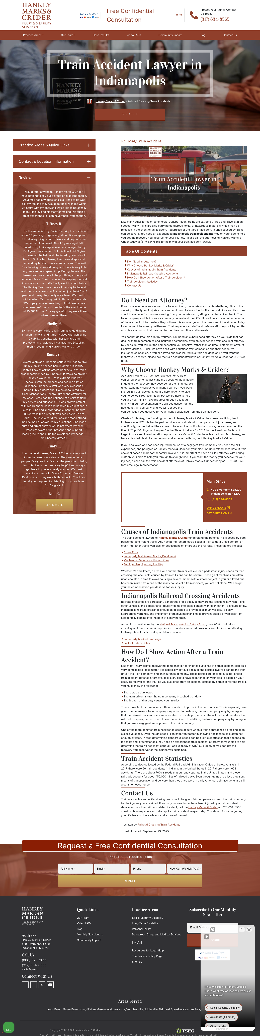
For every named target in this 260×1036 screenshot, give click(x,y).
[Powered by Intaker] (231, 1029)
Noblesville (151, 1010)
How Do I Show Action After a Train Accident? (156, 278)
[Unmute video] (201, 929)
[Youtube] (50, 986)
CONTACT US (130, 114)
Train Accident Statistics (142, 282)
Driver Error (131, 553)
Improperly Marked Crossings (142, 640)
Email (101, 869)
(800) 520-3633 (34, 961)
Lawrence (119, 1010)
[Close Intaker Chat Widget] (249, 929)
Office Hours (218, 508)
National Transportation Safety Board (183, 625)
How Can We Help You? (185, 869)
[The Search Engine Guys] (185, 1032)
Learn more (54, 506)
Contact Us (134, 286)
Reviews (55, 179)
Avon (50, 1010)
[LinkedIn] (33, 986)
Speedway (177, 1010)
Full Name (67, 869)
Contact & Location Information (55, 162)
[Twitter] (42, 986)
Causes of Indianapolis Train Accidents (151, 270)
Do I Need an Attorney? (141, 262)
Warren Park (192, 1010)
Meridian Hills (134, 1010)
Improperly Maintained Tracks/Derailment (150, 557)
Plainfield (164, 1010)
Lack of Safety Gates (137, 644)
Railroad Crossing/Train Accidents (158, 825)
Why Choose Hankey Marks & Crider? (151, 266)
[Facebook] (25, 986)
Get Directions (219, 514)
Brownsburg (78, 1010)
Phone (137, 869)
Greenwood (104, 1010)
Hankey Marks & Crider (174, 539)
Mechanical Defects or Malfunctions (146, 561)
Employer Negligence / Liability (143, 565)
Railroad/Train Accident (141, 142)
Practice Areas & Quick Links (55, 146)
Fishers (92, 1010)
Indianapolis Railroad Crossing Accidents (153, 274)
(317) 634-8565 (215, 19)
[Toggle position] (242, 929)
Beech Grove (62, 1010)
